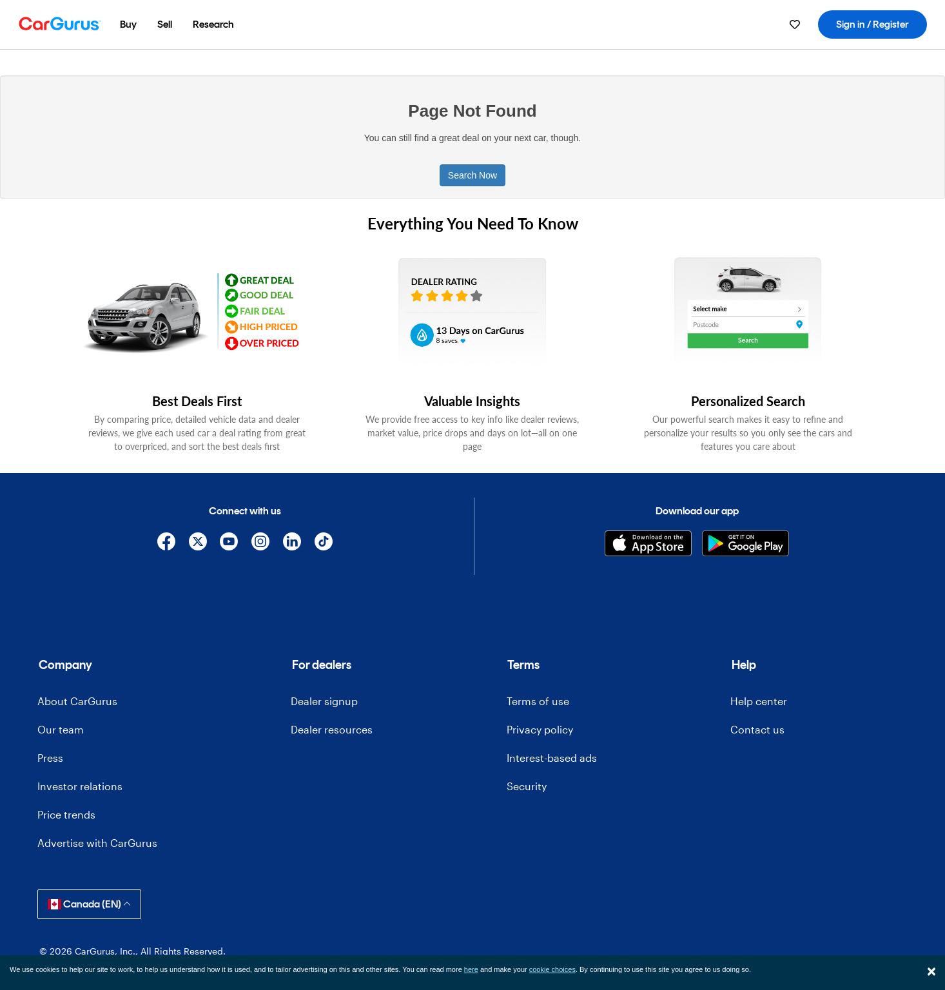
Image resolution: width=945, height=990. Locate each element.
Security (527, 786)
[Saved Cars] (795, 24)
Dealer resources (332, 729)
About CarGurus (77, 701)
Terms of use (538, 701)
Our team (60, 729)
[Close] (931, 971)
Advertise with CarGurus (97, 843)
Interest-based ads (552, 758)
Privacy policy (540, 729)
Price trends (66, 814)
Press (50, 758)
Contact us (757, 729)
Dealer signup (324, 701)
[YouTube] (229, 543)
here (471, 969)
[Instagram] (261, 543)
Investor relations (79, 786)
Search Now (472, 175)
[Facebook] (166, 543)
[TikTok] (323, 543)
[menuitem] (128, 24)
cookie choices (552, 969)
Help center (758, 701)
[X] (197, 543)
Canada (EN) (89, 904)
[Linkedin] (292, 543)
